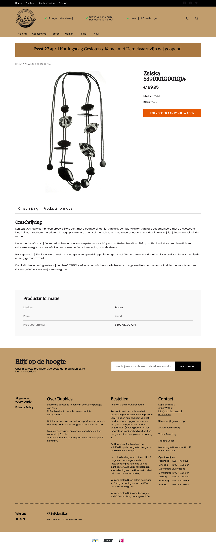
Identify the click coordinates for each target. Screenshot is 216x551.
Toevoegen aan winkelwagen (172, 113)
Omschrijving (28, 208)
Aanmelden (187, 369)
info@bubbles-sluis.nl (170, 414)
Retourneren (54, 522)
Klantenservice (47, 3)
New (96, 33)
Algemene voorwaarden (24, 403)
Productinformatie (59, 208)
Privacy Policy (24, 410)
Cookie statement (72, 522)
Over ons (63, 3)
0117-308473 (164, 417)
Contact (30, 3)
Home (18, 3)
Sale (83, 33)
